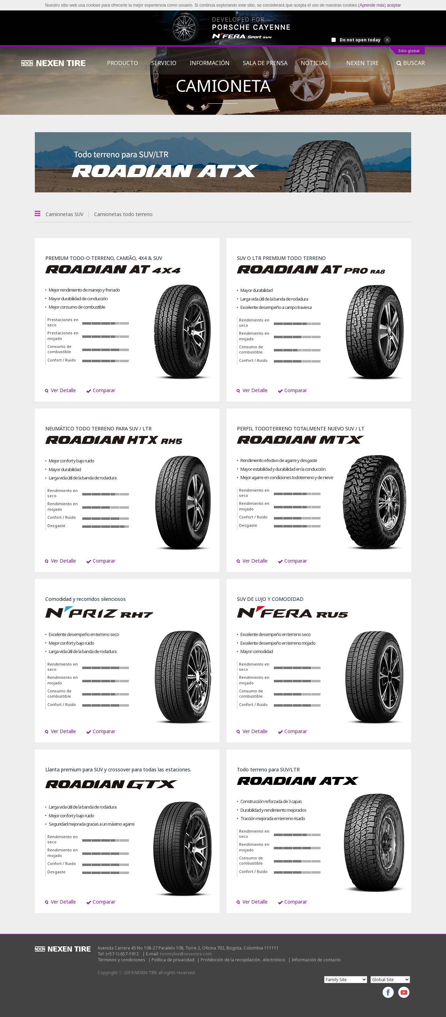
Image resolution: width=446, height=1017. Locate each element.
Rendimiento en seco (254, 322)
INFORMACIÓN (210, 63)
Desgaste (56, 525)
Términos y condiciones (121, 960)
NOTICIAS (317, 63)
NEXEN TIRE (362, 63)
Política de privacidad (173, 960)
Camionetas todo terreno (123, 214)
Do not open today (360, 40)
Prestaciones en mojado (62, 335)
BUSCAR (411, 63)
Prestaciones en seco (62, 322)
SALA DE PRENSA (265, 63)
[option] (223, 27)
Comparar (100, 390)
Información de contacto (316, 960)
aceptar (394, 5)
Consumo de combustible (59, 349)
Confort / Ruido (61, 360)
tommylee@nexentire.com (186, 954)
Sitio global (409, 51)
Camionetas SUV (64, 214)
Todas (37, 213)
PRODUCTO (122, 63)
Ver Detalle (60, 390)
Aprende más (372, 5)
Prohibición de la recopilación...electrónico (243, 960)
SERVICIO (163, 63)
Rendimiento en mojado (254, 336)
